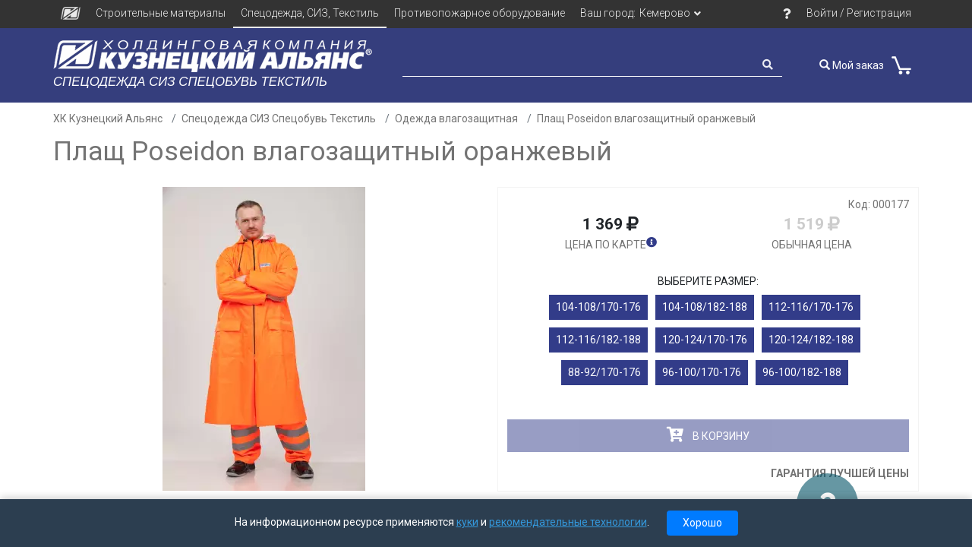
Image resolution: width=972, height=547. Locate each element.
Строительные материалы (161, 13)
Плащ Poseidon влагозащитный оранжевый (646, 118)
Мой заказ (851, 65)
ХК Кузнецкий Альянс (108, 118)
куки (467, 522)
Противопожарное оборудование (479, 13)
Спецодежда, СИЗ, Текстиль (310, 13)
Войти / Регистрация (858, 13)
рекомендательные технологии (568, 522)
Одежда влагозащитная (456, 118)
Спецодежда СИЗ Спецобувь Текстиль (278, 118)
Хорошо (702, 523)
